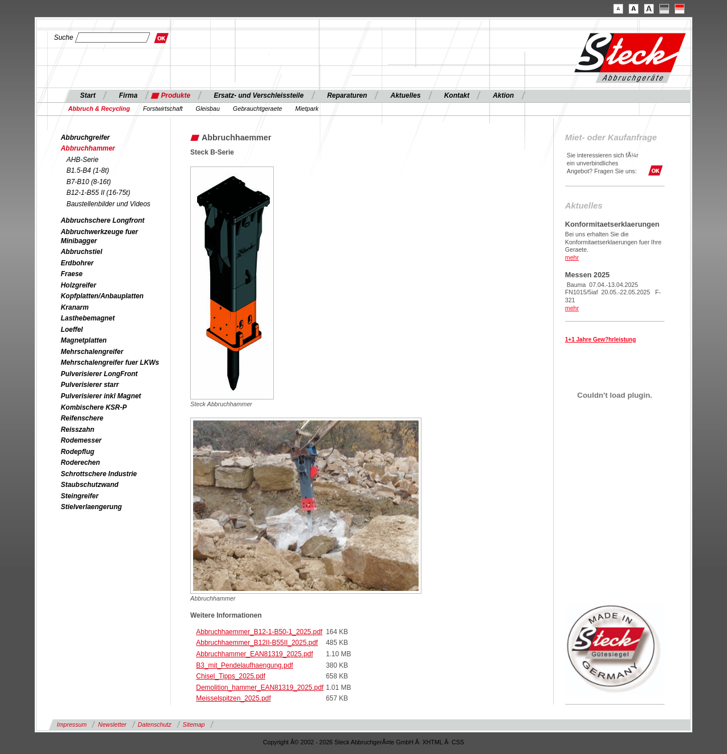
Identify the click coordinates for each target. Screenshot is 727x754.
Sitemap (194, 724)
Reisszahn (77, 430)
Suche (63, 37)
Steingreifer (79, 496)
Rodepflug (77, 452)
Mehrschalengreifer (92, 352)
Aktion (503, 95)
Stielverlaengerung (91, 507)
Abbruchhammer (88, 148)
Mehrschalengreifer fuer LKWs (110, 362)
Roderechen (80, 462)
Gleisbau (208, 108)
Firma (128, 95)
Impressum (71, 724)
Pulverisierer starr (90, 385)
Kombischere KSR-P (94, 407)
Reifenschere (82, 418)
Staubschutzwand (89, 485)
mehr (572, 257)
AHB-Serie (82, 160)
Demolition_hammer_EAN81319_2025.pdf (259, 687)
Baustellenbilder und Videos (108, 204)
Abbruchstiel (81, 252)
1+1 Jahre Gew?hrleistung (600, 339)
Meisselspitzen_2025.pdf (233, 698)
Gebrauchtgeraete (257, 108)
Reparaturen (347, 95)
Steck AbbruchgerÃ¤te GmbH (374, 742)
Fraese (72, 274)
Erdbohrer (77, 263)
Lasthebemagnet (88, 318)
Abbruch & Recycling (99, 108)
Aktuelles (406, 95)
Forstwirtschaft (163, 108)
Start (87, 95)
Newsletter (112, 724)
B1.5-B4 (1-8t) (87, 170)
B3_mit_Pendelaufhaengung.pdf (244, 665)
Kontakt (456, 95)
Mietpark (307, 108)
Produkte (175, 95)
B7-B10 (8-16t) (88, 182)
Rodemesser (81, 440)
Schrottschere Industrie (99, 474)
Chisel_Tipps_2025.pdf (230, 676)
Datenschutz (155, 724)
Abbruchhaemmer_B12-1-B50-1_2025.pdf (259, 632)
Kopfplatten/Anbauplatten (102, 296)
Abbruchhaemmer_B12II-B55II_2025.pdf (256, 643)
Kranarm (75, 307)
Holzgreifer (78, 285)
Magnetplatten (84, 340)
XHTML (433, 742)
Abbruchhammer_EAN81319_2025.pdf (254, 654)
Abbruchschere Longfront (102, 220)
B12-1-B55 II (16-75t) (98, 193)
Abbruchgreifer (85, 137)
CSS (458, 742)
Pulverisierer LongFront (99, 374)
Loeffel (72, 330)
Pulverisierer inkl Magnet (101, 396)
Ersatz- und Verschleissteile (258, 95)
